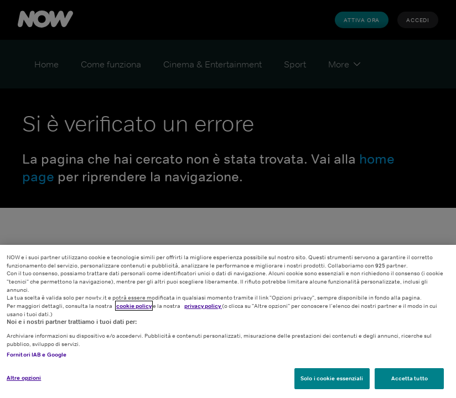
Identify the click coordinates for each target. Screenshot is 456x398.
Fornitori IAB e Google (36, 354)
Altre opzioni (24, 377)
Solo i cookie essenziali (331, 378)
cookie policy (134, 306)
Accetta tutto (409, 378)
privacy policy (203, 306)
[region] (228, 321)
